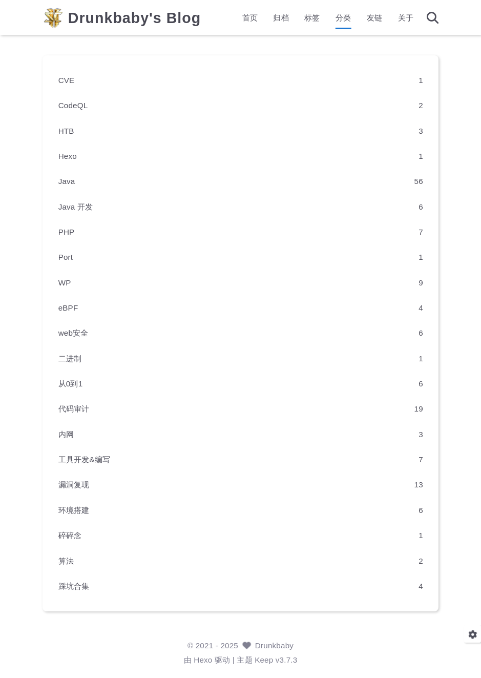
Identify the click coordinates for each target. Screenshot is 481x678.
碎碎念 (75, 534)
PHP (72, 231)
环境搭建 (79, 509)
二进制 (75, 358)
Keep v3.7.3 (276, 659)
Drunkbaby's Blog (140, 18)
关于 (399, 18)
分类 (337, 18)
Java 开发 (81, 206)
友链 (369, 18)
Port (71, 257)
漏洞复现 (79, 484)
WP (70, 282)
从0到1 (76, 383)
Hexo (73, 155)
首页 (244, 18)
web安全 (79, 332)
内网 (71, 433)
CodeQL (78, 105)
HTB (71, 130)
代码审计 (79, 408)
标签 (306, 18)
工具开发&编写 (90, 459)
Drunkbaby (274, 645)
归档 (275, 18)
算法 (71, 560)
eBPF (73, 307)
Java (72, 181)
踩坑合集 (79, 585)
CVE (72, 79)
